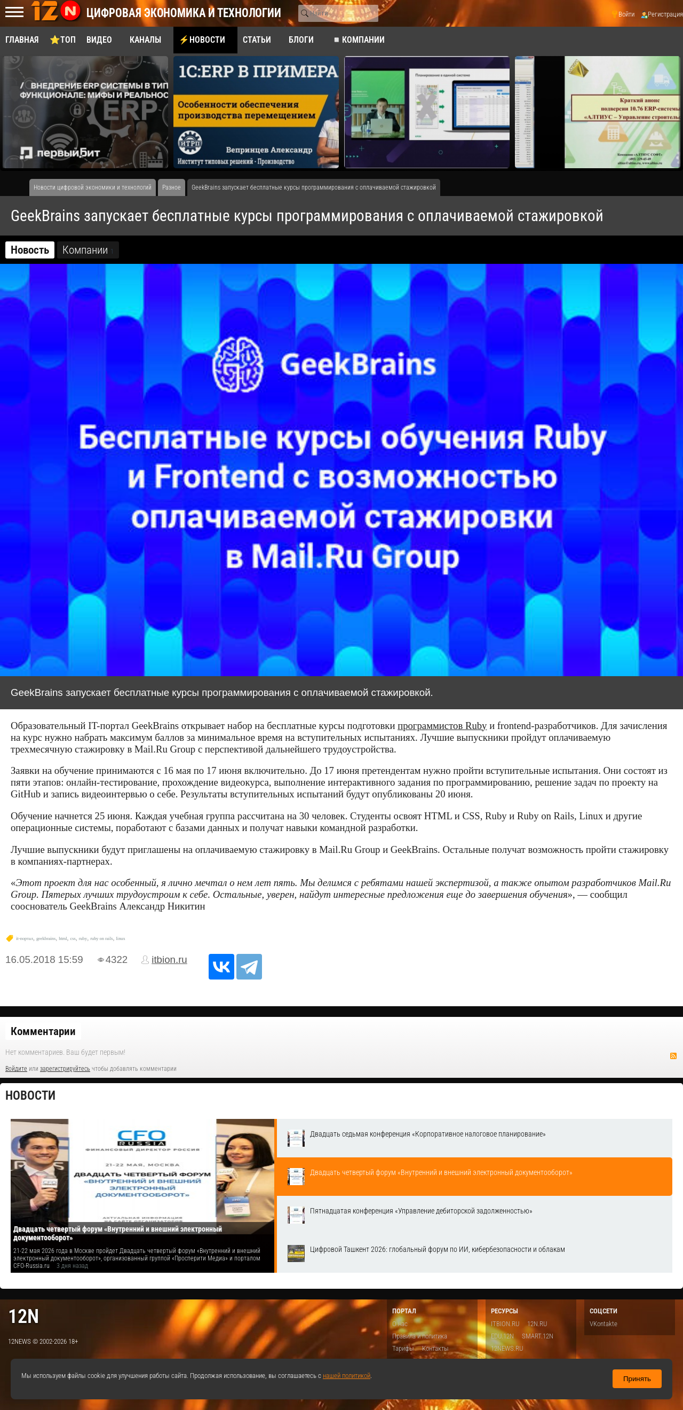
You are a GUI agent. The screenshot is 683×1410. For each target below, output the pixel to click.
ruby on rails (101, 938)
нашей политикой (346, 1376)
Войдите (16, 1068)
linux (120, 938)
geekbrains (45, 938)
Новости (30, 1095)
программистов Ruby (442, 725)
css (73, 938)
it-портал (24, 938)
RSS (673, 1056)
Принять (637, 1379)
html (63, 938)
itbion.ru (169, 959)
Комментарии (43, 1031)
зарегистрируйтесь (65, 1068)
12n (23, 1316)
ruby (83, 938)
